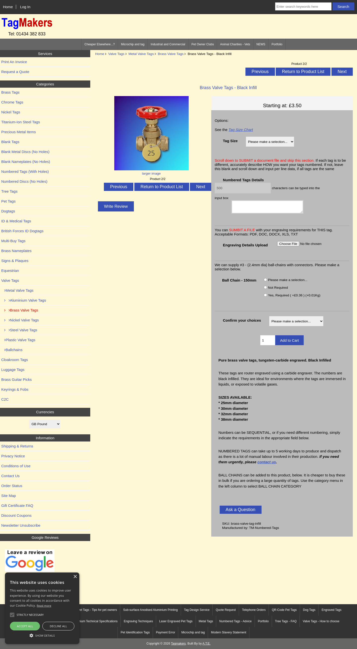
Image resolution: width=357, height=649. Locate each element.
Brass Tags (10, 92)
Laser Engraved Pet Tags (176, 621)
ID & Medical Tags (16, 221)
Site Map (8, 495)
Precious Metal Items (18, 132)
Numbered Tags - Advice (235, 621)
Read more (44, 605)
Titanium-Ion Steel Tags (20, 122)
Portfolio (276, 44)
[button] (42, 635)
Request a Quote (15, 72)
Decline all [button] (58, 626)
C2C (5, 399)
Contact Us (10, 476)
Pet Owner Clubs (202, 44)
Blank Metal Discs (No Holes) (25, 152)
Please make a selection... (287, 282)
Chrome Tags (12, 102)
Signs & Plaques (15, 261)
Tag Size (230, 141)
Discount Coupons (16, 515)
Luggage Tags (13, 369)
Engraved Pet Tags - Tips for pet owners (90, 610)
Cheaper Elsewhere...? (100, 44)
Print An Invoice (14, 62)
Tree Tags (9, 191)
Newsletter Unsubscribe (20, 525)
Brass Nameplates (16, 251)
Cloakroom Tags (14, 360)
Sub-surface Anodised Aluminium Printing (150, 610)
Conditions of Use (15, 466)
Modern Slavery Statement (228, 632)
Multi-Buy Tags (13, 241)
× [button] (75, 577)
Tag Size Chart (241, 130)
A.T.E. (207, 643)
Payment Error (165, 632)
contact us (266, 464)
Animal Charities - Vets (235, 44)
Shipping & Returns (17, 446)
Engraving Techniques (138, 621)
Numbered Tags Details (243, 180)
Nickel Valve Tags (20, 320)
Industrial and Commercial (168, 44)
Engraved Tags (331, 610)
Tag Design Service (196, 610)
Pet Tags (8, 201)
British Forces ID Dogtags (22, 231)
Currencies (45, 412)
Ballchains (12, 350)
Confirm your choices (242, 322)
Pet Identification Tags (135, 632)
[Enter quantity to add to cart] (267, 342)
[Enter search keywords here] (303, 6)
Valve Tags (116, 54)
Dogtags (8, 211)
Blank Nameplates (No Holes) (25, 161)
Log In (25, 7)
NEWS (260, 44)
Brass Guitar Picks (16, 379)
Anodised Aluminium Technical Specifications (88, 621)
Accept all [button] (25, 626)
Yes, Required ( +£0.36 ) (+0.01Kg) (294, 297)
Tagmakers (178, 643)
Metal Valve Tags (141, 54)
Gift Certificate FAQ (17, 505)
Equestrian (10, 270)
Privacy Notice (13, 456)
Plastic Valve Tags (18, 340)
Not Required (278, 289)
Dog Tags (309, 610)
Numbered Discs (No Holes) (24, 181)
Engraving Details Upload (245, 247)
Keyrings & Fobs (15, 389)
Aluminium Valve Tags (23, 300)
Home (8, 7)
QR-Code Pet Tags (284, 610)
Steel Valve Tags (19, 330)
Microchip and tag (133, 44)
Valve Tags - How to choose (321, 621)
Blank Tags (10, 142)
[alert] (42, 608)
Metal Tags (206, 621)
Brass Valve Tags (171, 54)
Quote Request (226, 610)
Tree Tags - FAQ (286, 621)
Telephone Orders (254, 610)
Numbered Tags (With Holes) (25, 171)
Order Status (11, 486)
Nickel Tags (10, 112)
